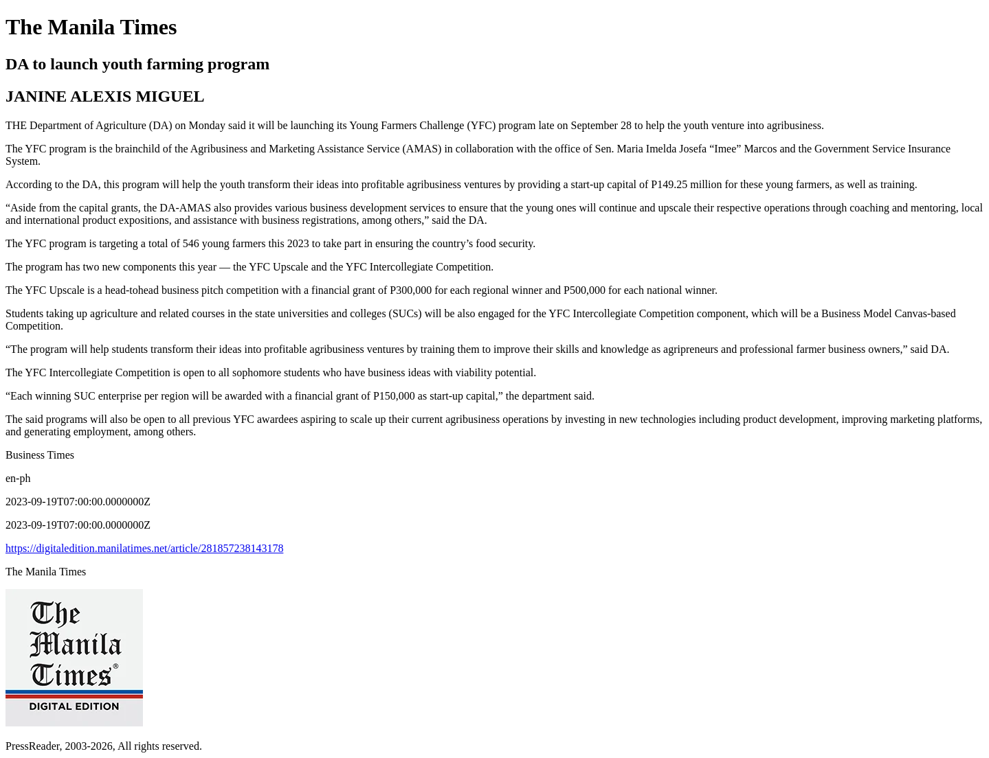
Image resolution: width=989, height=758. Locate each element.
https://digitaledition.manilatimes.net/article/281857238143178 (144, 548)
